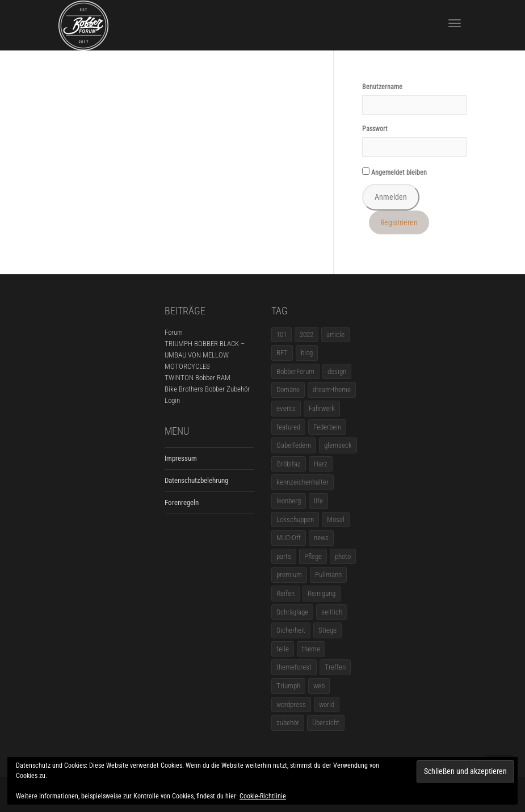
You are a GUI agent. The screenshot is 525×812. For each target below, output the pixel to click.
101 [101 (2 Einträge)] (281, 334)
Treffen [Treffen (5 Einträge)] (335, 667)
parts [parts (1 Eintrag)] (283, 556)
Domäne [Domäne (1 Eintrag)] (288, 389)
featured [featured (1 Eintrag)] (288, 427)
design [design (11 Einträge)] (336, 371)
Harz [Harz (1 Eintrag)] (320, 464)
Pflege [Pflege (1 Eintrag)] (313, 556)
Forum (174, 332)
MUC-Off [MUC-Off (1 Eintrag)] (288, 537)
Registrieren (399, 222)
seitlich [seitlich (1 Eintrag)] (331, 612)
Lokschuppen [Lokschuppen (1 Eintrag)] (295, 519)
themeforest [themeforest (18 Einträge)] (294, 667)
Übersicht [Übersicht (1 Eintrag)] (325, 722)
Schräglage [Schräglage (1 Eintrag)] (292, 612)
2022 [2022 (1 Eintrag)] (306, 334)
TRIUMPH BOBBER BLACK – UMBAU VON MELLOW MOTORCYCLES (205, 355)
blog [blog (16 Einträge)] (307, 352)
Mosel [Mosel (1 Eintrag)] (336, 519)
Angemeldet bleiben (394, 171)
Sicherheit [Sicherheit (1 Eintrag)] (290, 630)
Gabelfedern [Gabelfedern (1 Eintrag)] (293, 445)
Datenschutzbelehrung (196, 480)
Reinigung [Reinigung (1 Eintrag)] (321, 593)
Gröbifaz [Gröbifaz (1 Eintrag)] (288, 464)
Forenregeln (182, 502)
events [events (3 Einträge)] (286, 408)
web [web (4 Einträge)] (319, 685)
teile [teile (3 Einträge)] (282, 649)
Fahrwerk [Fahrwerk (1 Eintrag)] (322, 408)
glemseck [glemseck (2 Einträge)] (338, 445)
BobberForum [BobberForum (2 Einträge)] (295, 371)
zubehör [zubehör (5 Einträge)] (287, 722)
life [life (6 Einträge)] (318, 501)
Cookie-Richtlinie (263, 796)
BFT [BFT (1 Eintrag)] (282, 352)
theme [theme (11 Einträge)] (311, 649)
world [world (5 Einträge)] (326, 704)
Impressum (181, 458)
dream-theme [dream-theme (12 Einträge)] (332, 389)
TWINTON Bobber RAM (197, 377)
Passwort (375, 129)
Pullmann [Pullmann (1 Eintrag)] (328, 574)
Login (172, 400)
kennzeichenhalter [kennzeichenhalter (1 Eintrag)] (302, 482)
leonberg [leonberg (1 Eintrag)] (288, 501)
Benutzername (382, 87)
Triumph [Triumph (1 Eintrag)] (288, 685)
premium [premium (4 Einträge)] (289, 574)
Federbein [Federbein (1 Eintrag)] (327, 427)
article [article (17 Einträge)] (335, 334)
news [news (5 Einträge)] (321, 537)
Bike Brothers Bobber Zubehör (207, 389)
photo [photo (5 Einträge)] (343, 556)
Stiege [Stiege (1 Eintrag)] (327, 630)
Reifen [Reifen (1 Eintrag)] (285, 593)
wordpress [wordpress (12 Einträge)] (291, 704)
